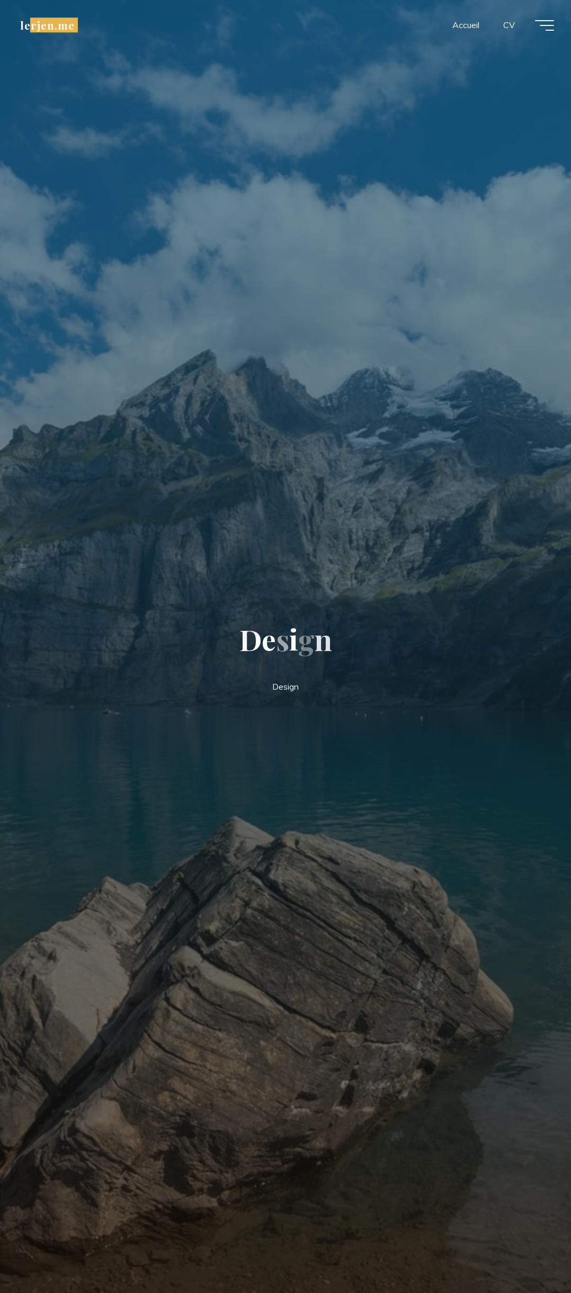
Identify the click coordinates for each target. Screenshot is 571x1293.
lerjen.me (47, 24)
